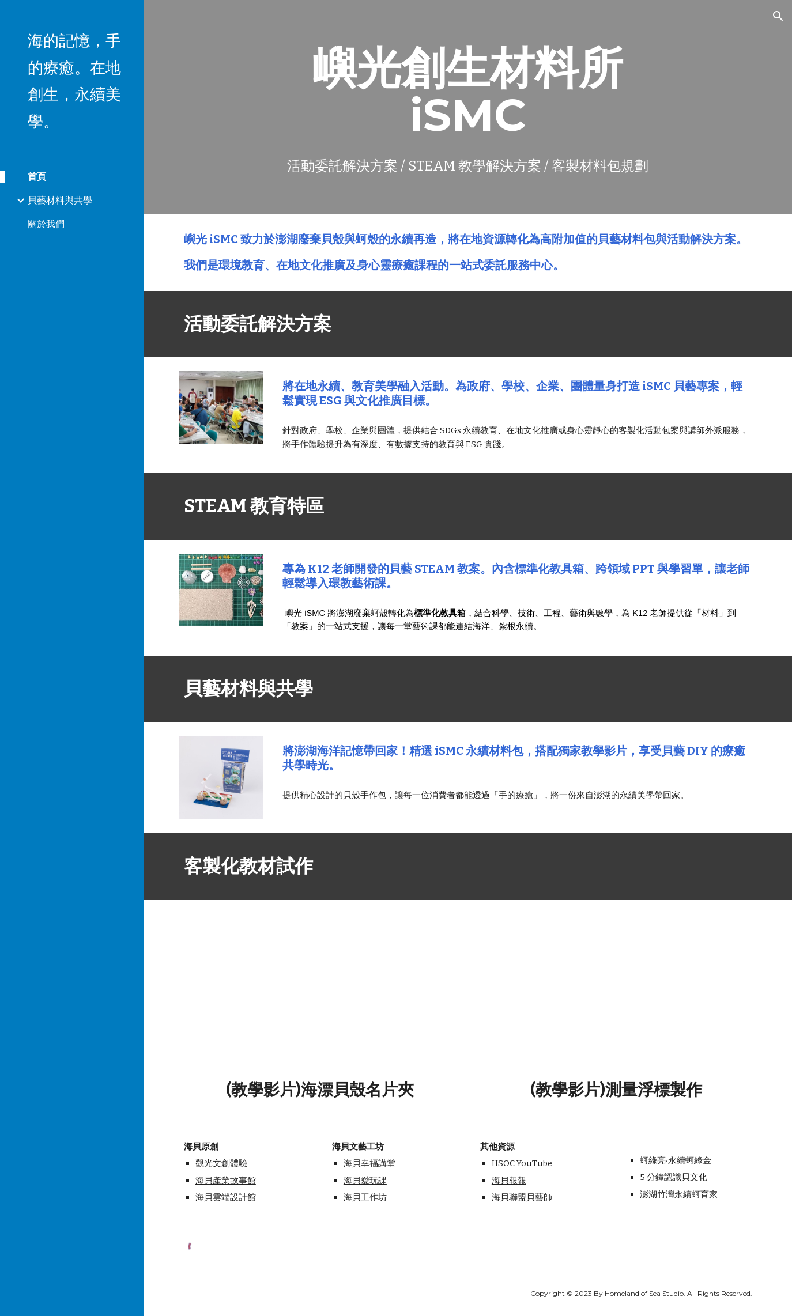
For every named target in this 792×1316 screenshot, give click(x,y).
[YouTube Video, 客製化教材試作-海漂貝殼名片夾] (320, 993)
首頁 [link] (37, 176)
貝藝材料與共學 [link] (60, 200)
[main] (468, 106)
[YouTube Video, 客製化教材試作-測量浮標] (616, 993)
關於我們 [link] (46, 223)
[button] (778, 16)
